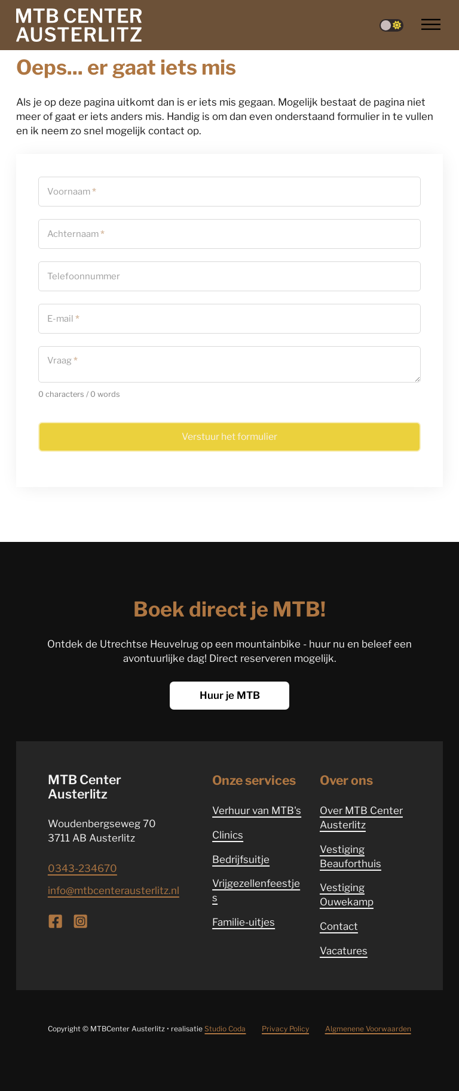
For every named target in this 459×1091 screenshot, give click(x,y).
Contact (339, 926)
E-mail (63, 318)
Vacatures (344, 951)
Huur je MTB (230, 695)
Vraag (62, 360)
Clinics (227, 835)
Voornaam (71, 191)
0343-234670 (82, 868)
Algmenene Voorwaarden (368, 1028)
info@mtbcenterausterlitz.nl (113, 890)
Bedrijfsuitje (241, 859)
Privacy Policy (285, 1028)
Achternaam (76, 233)
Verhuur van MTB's (256, 810)
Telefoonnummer (83, 276)
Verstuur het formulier (229, 436)
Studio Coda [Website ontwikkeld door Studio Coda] (225, 1028)
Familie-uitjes (243, 922)
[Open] (430, 25)
